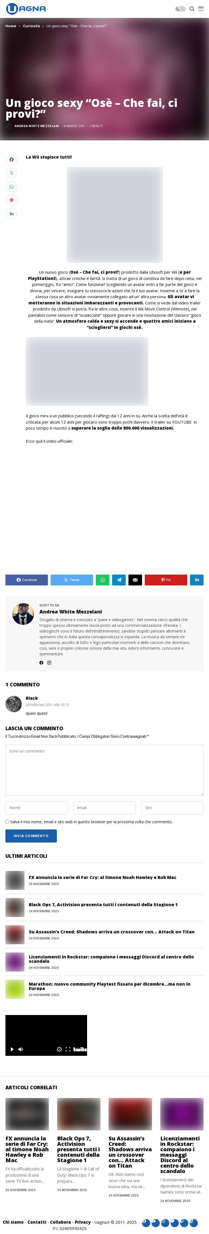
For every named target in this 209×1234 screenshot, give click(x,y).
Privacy (83, 1222)
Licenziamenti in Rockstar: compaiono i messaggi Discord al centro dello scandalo (111, 959)
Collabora (60, 1222)
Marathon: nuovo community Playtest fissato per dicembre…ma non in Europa (109, 986)
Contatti (36, 1222)
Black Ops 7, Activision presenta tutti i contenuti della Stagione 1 (103, 905)
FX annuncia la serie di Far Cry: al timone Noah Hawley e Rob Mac (102, 877)
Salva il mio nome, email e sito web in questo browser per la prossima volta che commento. (91, 822)
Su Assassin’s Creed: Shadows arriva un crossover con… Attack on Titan (112, 932)
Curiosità (31, 26)
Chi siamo (13, 1222)
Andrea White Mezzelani (36, 126)
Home (10, 26)
